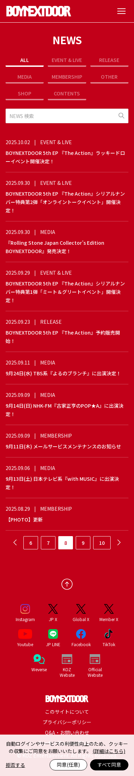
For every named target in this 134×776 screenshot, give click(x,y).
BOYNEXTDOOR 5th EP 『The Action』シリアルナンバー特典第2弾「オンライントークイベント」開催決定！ (65, 202)
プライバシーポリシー (67, 722)
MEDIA (24, 76)
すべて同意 (109, 764)
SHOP (24, 93)
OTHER (109, 76)
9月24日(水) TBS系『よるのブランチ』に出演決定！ (63, 373)
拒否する (15, 764)
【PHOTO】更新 (24, 519)
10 (102, 542)
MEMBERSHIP (67, 76)
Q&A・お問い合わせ (67, 732)
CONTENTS (67, 93)
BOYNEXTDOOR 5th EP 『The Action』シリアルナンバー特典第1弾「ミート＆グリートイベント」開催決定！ (65, 292)
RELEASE (109, 59)
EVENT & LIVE (67, 59)
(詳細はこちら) (108, 750)
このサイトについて (67, 711)
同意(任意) (68, 764)
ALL (24, 59)
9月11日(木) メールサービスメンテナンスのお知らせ (63, 446)
